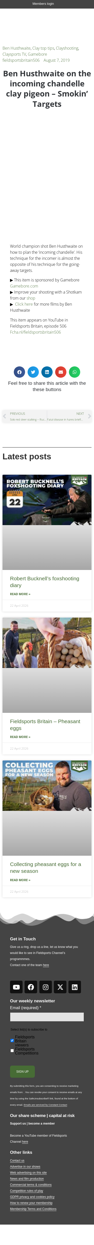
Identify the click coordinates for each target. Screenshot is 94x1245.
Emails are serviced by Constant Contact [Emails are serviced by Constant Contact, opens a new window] (45, 1104)
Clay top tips (43, 48)
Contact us (17, 1160)
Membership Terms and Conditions (33, 1209)
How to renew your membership (31, 1203)
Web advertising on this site (28, 1172)
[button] (19, 372)
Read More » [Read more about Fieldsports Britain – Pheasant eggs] (20, 737)
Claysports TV (14, 54)
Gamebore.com (24, 286)
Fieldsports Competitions (26, 1051)
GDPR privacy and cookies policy (32, 1197)
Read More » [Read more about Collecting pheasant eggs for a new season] (20, 880)
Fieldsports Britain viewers (25, 1041)
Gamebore (37, 54)
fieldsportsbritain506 (21, 60)
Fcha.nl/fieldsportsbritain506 (35, 332)
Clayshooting (67, 48)
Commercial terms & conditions (31, 1185)
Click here (24, 304)
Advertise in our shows (25, 1166)
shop (31, 298)
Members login (43, 4)
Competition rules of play (26, 1191)
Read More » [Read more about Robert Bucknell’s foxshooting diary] (20, 594)
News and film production (27, 1178)
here (46, 965)
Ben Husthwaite (17, 48)
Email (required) (25, 1008)
